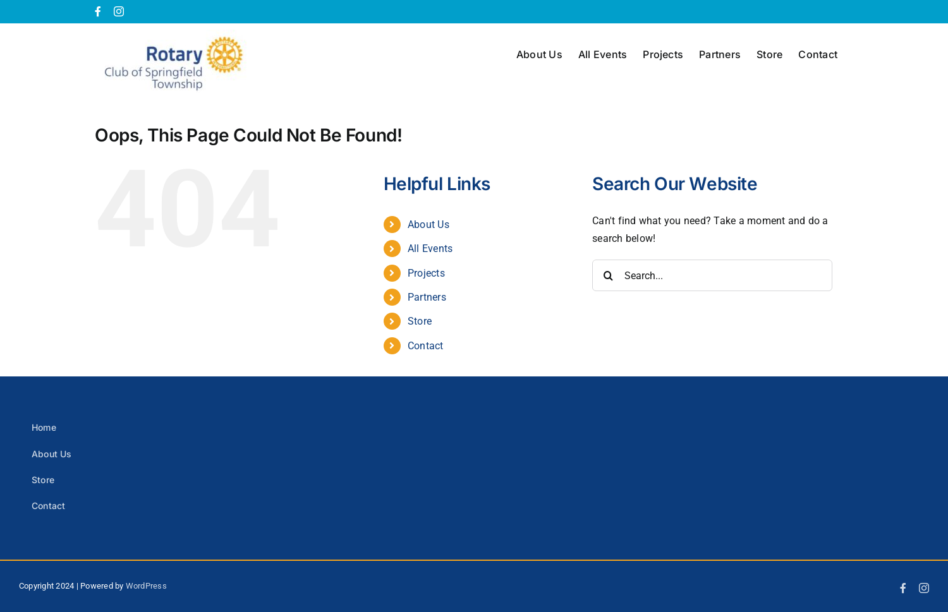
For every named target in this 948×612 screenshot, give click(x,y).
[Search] (608, 275)
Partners (427, 297)
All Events (430, 249)
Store (420, 321)
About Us (428, 225)
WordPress (146, 586)
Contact (426, 346)
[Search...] (712, 275)
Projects (426, 273)
